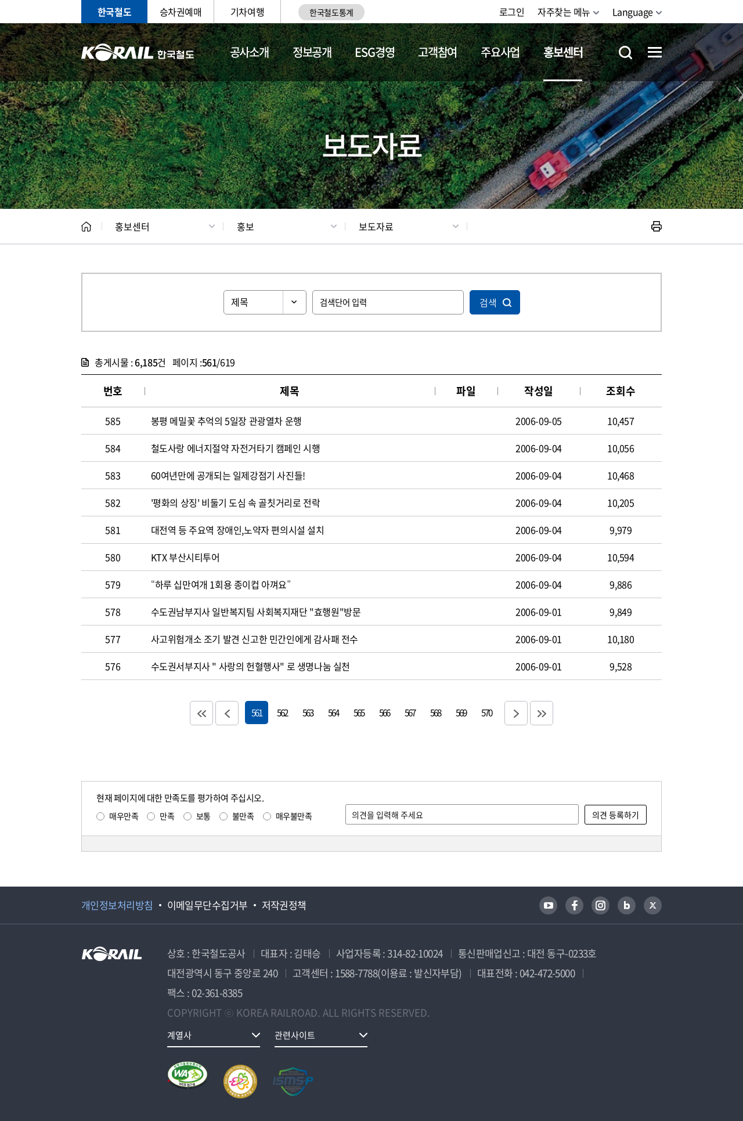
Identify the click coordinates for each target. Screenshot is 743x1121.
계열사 (179, 1035)
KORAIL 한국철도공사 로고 (137, 52)
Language (632, 12)
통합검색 (625, 52)
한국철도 (114, 12)
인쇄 (656, 226)
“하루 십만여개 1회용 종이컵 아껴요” (221, 584)
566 (384, 712)
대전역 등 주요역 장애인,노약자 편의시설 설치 (237, 530)
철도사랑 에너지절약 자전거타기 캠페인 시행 (235, 448)
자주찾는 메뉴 (564, 12)
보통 (203, 815)
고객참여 (437, 52)
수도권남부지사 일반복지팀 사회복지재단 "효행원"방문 (256, 612)
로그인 (512, 12)
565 (359, 712)
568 (435, 712)
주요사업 (500, 52)
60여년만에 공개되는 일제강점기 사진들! (228, 475)
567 (410, 712)
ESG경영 (374, 52)
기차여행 (247, 12)
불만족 (243, 815)
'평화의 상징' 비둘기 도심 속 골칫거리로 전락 (235, 502)
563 (307, 712)
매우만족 (123, 815)
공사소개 (249, 52)
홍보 (245, 226)
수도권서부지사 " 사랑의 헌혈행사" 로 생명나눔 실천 (250, 666)
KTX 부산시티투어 (185, 557)
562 (282, 712)
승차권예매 (181, 12)
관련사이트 (295, 1035)
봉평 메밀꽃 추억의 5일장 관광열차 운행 (226, 421)
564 (333, 712)
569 (461, 712)
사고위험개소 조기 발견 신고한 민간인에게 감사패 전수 (254, 639)
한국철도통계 (331, 12)
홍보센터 (562, 52)
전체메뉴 (655, 52)
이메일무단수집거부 (207, 905)
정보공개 (312, 52)
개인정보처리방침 (117, 905)
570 (486, 712)
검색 (488, 302)
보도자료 (376, 226)
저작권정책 (284, 905)
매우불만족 (294, 815)
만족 (167, 815)
